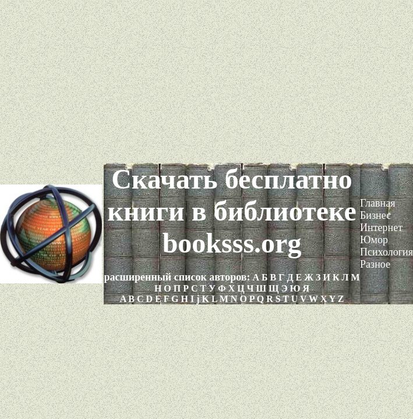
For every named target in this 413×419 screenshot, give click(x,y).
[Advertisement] (206, 81)
